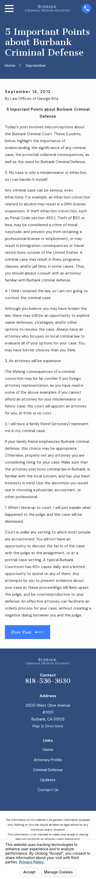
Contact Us (48, 789)
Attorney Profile (48, 759)
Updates (48, 779)
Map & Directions (48, 726)
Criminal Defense (48, 769)
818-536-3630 (48, 681)
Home (48, 749)
